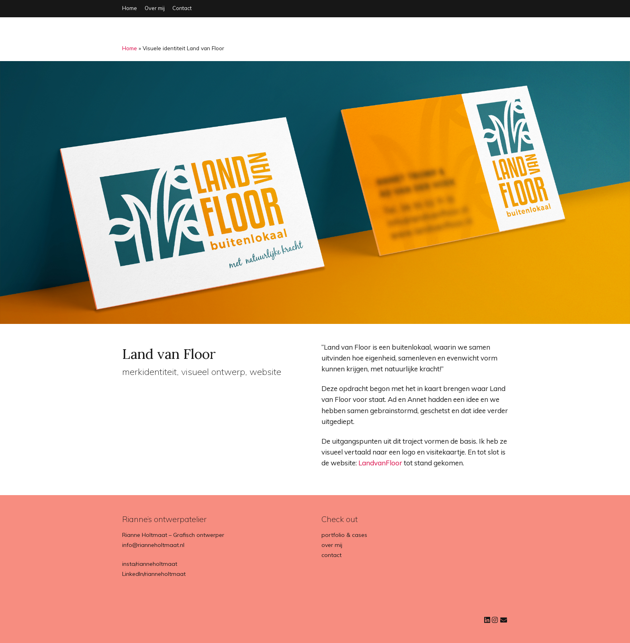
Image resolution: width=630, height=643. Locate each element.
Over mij (155, 8)
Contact (182, 8)
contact (331, 555)
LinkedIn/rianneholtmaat (154, 573)
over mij (331, 545)
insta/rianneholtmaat (149, 563)
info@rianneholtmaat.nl (153, 545)
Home (129, 8)
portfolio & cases (344, 535)
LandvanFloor (380, 463)
